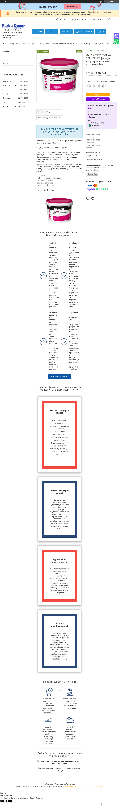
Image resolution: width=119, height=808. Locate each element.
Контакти (66, 31)
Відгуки (5, 63)
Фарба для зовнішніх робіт (48, 43)
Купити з (97, 99)
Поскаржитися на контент (73, 786)
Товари (51, 31)
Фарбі (32, 43)
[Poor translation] (9, 801)
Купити (97, 95)
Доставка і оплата (84, 31)
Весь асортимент (59, 376)
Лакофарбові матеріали (18, 43)
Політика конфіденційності (93, 786)
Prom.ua (71, 784)
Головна (38, 31)
